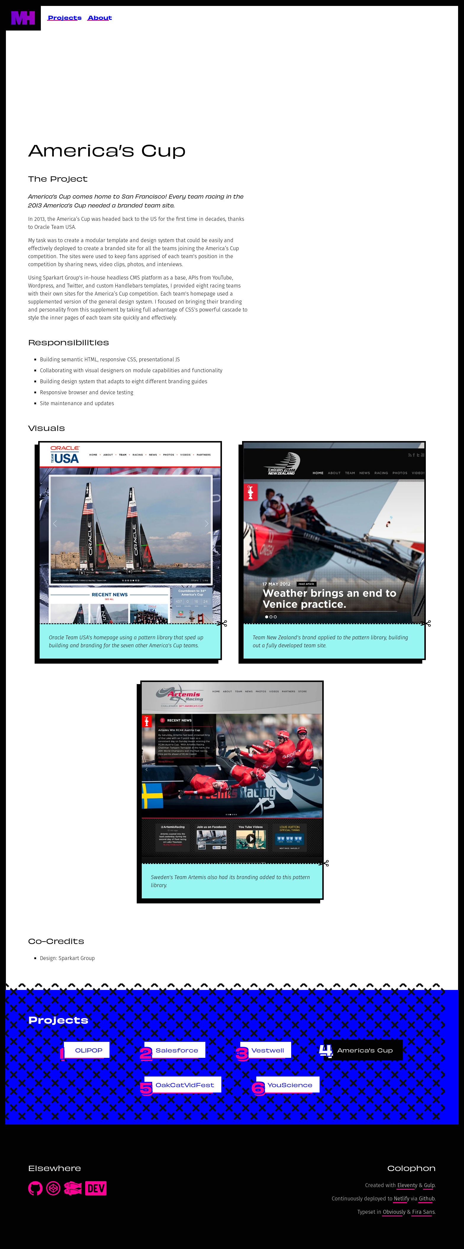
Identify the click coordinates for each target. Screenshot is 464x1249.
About (100, 17)
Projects (65, 17)
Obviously (394, 1212)
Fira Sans (423, 1212)
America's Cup (365, 1049)
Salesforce (177, 1049)
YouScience (290, 1084)
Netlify (401, 1198)
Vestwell (268, 1049)
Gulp (429, 1185)
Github (427, 1198)
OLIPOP (88, 1049)
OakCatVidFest (185, 1084)
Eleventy (407, 1185)
